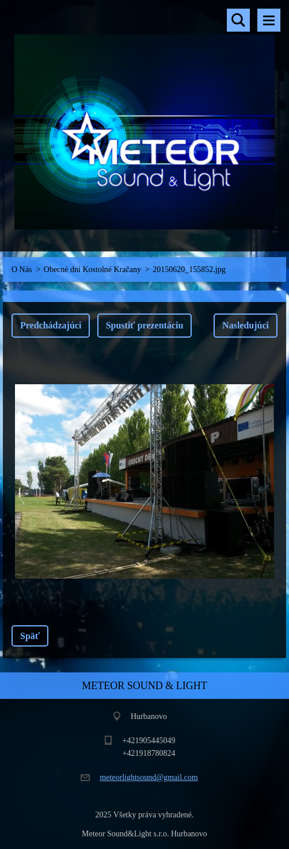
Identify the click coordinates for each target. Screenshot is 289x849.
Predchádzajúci (50, 325)
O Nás (22, 269)
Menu (268, 20)
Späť (30, 636)
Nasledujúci (245, 325)
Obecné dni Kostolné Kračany (92, 269)
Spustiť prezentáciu (145, 325)
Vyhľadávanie (238, 20)
